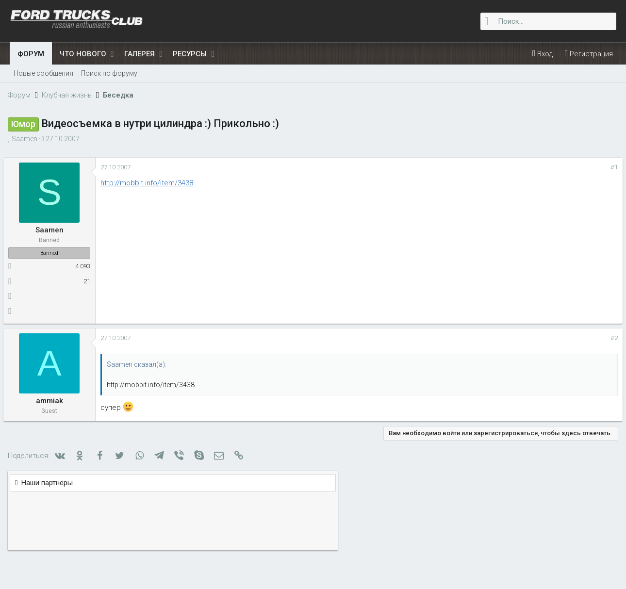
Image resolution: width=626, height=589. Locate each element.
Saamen (26, 139)
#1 (465, 167)
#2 (465, 338)
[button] (112, 53)
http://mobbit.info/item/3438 (153, 183)
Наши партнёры (519, 166)
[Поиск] (548, 21)
